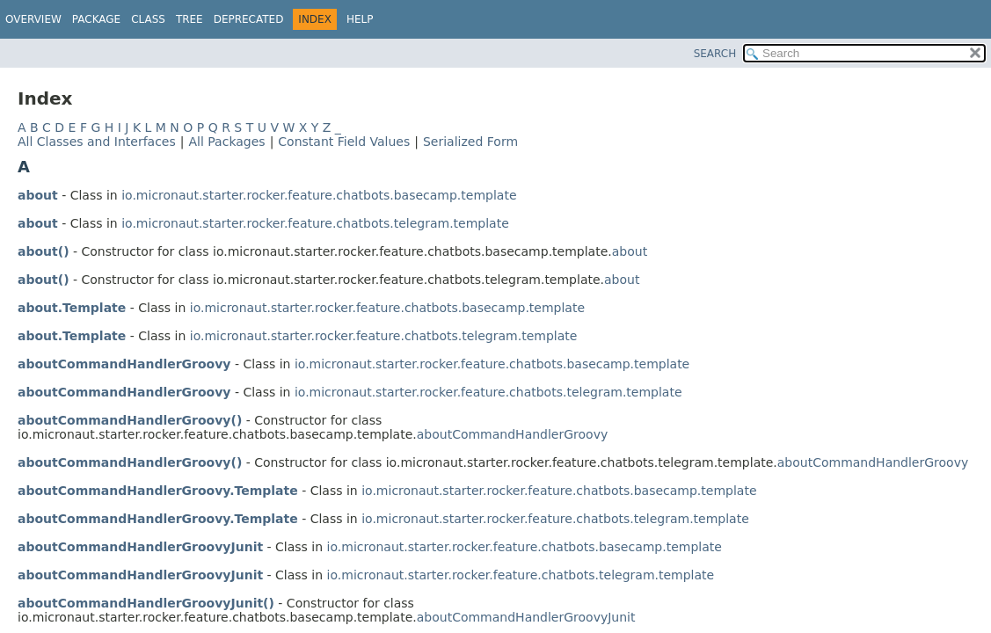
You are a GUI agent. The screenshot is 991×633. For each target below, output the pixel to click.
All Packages (226, 142)
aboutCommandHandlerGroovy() (130, 420)
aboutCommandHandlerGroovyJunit (140, 547)
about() (43, 251)
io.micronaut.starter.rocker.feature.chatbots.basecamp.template (318, 195)
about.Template (72, 308)
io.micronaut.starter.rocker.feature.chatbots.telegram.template (315, 223)
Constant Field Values (344, 142)
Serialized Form (470, 142)
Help (360, 19)
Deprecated (249, 19)
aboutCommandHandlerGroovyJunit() (146, 603)
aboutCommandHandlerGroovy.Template (158, 491)
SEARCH (715, 53)
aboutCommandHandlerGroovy (124, 364)
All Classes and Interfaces (97, 142)
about (38, 195)
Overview (33, 19)
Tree (189, 19)
